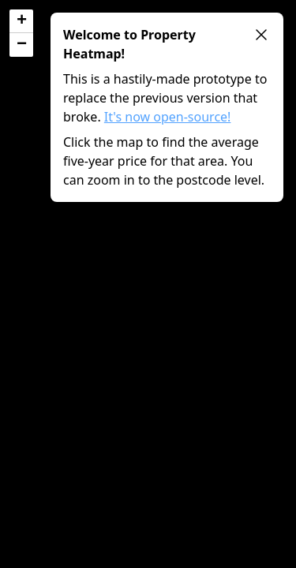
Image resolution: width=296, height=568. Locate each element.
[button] (21, 21)
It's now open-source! (167, 116)
